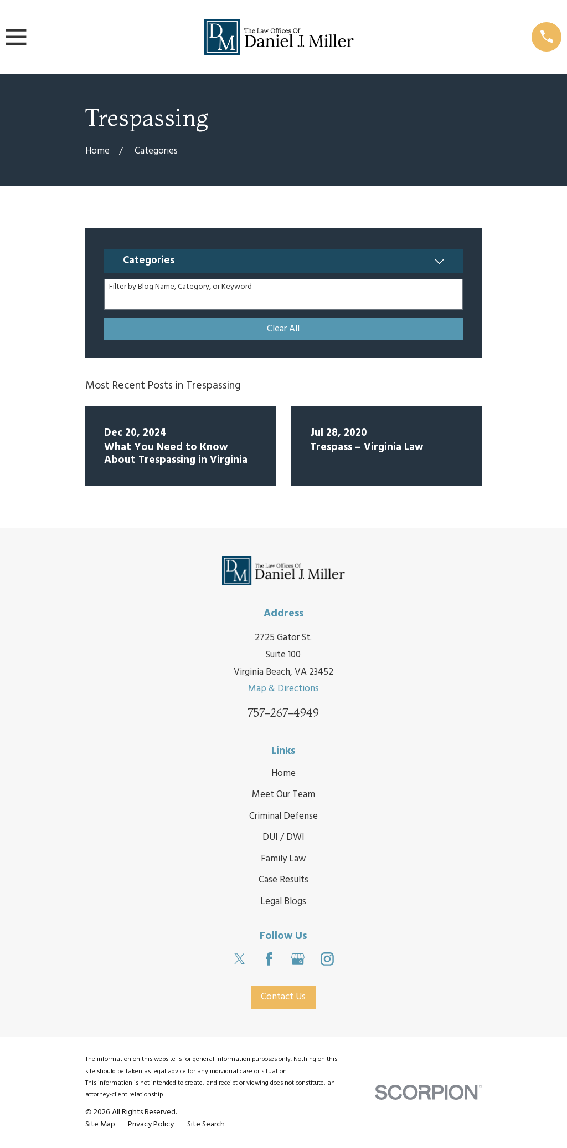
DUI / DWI (283, 837)
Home (283, 774)
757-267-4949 (283, 713)
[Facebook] (269, 959)
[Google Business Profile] (298, 959)
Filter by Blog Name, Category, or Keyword (180, 288)
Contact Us (283, 997)
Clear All (283, 329)
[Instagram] (327, 959)
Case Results (283, 880)
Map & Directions (283, 689)
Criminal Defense (283, 816)
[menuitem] (100, 1125)
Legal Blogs (283, 902)
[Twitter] (239, 959)
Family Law (283, 859)
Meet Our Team (283, 795)
